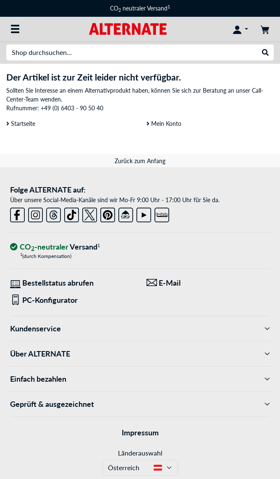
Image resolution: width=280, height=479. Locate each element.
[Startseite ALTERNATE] (128, 28)
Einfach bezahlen (140, 379)
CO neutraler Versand (140, 8)
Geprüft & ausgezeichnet (140, 404)
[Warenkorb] (265, 29)
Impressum (140, 432)
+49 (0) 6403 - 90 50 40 (72, 108)
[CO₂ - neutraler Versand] (55, 247)
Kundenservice (140, 328)
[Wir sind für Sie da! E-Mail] (208, 283)
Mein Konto (164, 123)
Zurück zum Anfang (140, 160)
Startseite (20, 123)
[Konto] (240, 29)
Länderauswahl (140, 453)
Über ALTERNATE (140, 353)
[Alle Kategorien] (15, 29)
